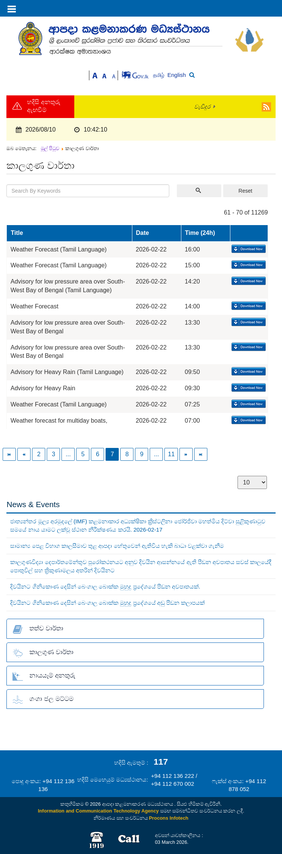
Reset (246, 191)
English (176, 75)
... (68, 454)
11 (171, 454)
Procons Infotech (169, 818)
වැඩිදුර (202, 107)
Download (248, 249)
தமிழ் (159, 75)
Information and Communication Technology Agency (98, 811)
